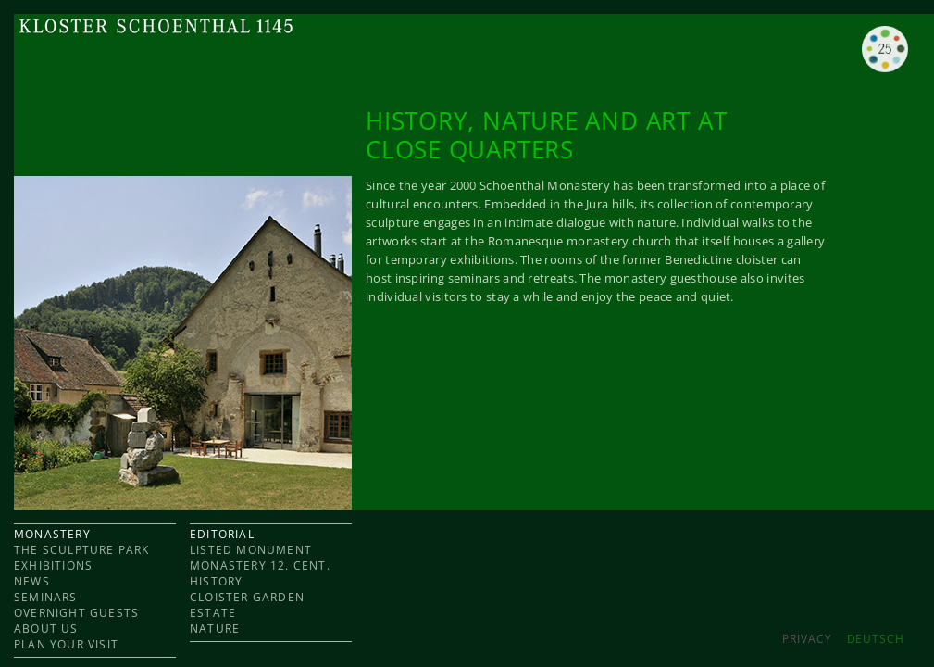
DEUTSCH (875, 639)
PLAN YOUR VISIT (66, 644)
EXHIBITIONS (53, 565)
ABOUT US (46, 628)
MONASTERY (52, 534)
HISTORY (216, 581)
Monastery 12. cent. (260, 565)
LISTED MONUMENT (251, 550)
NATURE (215, 628)
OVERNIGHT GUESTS (76, 613)
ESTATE (213, 613)
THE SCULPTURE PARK (82, 550)
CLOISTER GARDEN (247, 597)
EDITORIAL (222, 534)
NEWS (32, 581)
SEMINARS (46, 597)
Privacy (806, 639)
